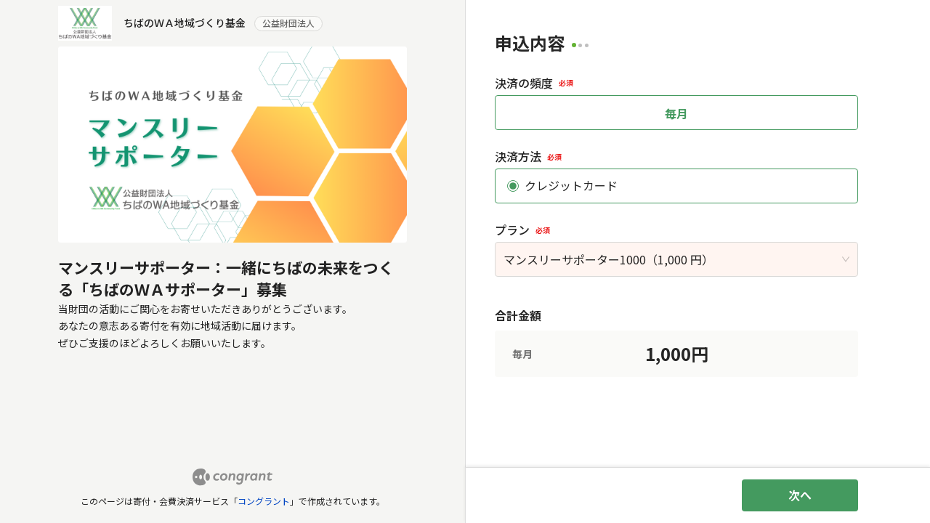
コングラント (264, 501)
